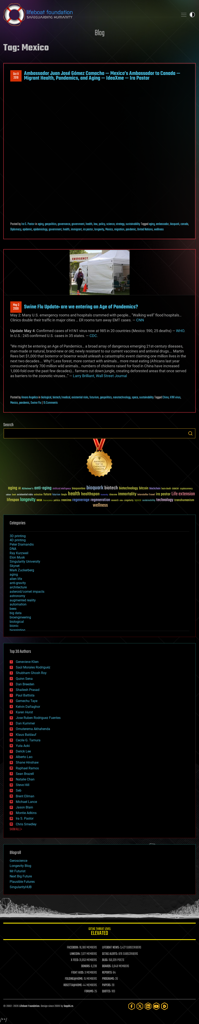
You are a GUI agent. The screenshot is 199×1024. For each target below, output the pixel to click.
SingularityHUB (21, 887)
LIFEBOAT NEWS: (111, 947)
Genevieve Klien (27, 662)
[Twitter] (140, 1006)
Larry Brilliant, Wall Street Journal (100, 376)
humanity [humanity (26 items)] (104, 495)
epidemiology (40, 229)
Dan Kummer (25, 723)
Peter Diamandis (22, 544)
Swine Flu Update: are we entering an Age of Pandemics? (81, 307)
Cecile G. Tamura (28, 740)
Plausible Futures (22, 882)
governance (64, 224)
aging (41, 224)
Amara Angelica (29, 397)
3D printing (18, 536)
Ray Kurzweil (19, 553)
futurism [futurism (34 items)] (56, 494)
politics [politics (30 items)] (57, 500)
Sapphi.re (68, 1006)
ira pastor (88, 229)
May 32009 (16, 307)
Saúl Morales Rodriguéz (33, 667)
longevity (99, 229)
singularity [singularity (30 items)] (128, 500)
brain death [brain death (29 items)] (166, 489)
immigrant (76, 229)
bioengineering (20, 617)
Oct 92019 (16, 76)
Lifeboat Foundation (29, 1006)
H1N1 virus (175, 397)
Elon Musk (17, 557)
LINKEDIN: (75, 954)
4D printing (18, 540)
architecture (18, 587)
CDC (93, 336)
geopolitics (50, 224)
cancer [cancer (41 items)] (175, 488)
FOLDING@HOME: (74, 979)
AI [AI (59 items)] (19, 489)
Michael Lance (26, 802)
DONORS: (85, 966)
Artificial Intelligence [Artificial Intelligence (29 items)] (62, 489)
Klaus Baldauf (26, 735)
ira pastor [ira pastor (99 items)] (163, 494)
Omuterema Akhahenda (33, 729)
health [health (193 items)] (74, 494)
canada (184, 224)
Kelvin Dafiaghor (28, 707)
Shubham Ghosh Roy (31, 673)
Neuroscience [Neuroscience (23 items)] (48, 501)
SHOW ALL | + (16, 829)
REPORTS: (107, 972)
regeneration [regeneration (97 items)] (100, 500)
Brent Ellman (25, 796)
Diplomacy (15, 229)
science (110, 224)
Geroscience (18, 861)
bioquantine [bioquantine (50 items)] (78, 488)
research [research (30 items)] (114, 500)
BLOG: (105, 960)
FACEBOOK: (73, 947)
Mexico (109, 229)
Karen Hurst (24, 712)
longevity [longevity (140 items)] (28, 500)
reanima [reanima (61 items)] (66, 500)
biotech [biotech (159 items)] (111, 488)
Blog (100, 33)
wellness (159, 229)
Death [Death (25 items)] (14, 495)
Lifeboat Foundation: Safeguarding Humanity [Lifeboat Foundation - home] (89, 14)
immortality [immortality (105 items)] (127, 494)
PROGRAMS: (108, 979)
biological (46, 397)
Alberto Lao (24, 757)
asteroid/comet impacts (27, 592)
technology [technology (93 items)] (164, 500)
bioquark (174, 224)
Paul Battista (25, 695)
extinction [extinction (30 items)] (38, 494)
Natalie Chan (25, 779)
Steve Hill (22, 785)
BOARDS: (106, 966)
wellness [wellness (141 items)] (100, 505)
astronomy (17, 596)
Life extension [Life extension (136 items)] (183, 494)
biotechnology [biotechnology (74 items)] (128, 488)
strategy (120, 224)
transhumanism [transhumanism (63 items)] (184, 500)
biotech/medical (61, 397)
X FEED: (75, 960)
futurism (94, 397)
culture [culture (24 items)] (8, 495)
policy (102, 224)
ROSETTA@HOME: (72, 985)
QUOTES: (106, 991)
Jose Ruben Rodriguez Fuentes (38, 718)
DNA (13, 549)
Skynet (15, 566)
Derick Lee (23, 751)
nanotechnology (122, 397)
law (96, 224)
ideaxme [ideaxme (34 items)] (113, 494)
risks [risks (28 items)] (121, 500)
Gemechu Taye (26, 701)
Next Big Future (21, 876)
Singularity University (25, 561)
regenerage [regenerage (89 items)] (81, 500)
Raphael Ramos (27, 768)
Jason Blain (24, 807)
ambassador (162, 224)
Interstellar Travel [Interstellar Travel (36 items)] (146, 494)
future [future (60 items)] (47, 494)
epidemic (27, 229)
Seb (18, 790)
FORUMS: (89, 991)
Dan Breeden (25, 684)
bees (13, 609)
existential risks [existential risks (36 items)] (25, 494)
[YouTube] (156, 1006)
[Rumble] (164, 1006)
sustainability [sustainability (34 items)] (148, 500)
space (135, 397)
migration (119, 229)
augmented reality (23, 600)
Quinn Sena (24, 679)
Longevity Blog (20, 866)
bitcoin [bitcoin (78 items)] (143, 488)
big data (16, 613)
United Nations (145, 229)
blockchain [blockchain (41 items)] (154, 488)
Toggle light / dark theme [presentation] (192, 14)
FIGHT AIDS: (77, 972)
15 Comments (50, 403)
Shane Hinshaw (27, 762)
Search (190, 433)
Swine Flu (36, 403)
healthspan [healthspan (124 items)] (90, 494)
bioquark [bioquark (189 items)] (94, 488)
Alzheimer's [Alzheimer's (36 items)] (27, 488)
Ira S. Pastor (28, 224)
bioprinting (17, 630)
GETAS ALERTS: (110, 954)
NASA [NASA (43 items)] (39, 500)
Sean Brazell (25, 774)
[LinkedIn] (148, 1006)
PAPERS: (106, 985)
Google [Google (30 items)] (64, 494)
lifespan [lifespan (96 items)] (13, 500)
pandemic (131, 229)
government (77, 224)
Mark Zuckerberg (22, 570)
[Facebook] (131, 1006)
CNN (140, 320)
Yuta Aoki (23, 746)
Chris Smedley (26, 824)
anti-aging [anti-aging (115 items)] (43, 488)
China (165, 397)
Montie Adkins (26, 813)
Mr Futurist (17, 871)
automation (18, 604)
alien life (16, 579)
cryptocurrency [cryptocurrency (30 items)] (186, 489)
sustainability (133, 224)
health (89, 224)
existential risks (79, 397)
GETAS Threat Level (99, 932)
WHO (180, 331)
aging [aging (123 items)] (12, 488)
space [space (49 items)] (138, 500)
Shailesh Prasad (27, 690)
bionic (14, 626)
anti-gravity (18, 583)
